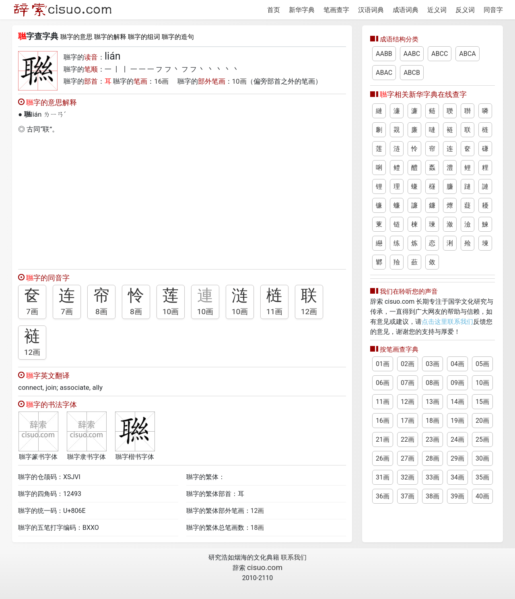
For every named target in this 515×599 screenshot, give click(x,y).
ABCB (412, 72)
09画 (457, 383)
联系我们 (294, 557)
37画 (407, 496)
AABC (412, 54)
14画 (457, 402)
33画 (432, 477)
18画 (257, 527)
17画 (407, 420)
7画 (32, 311)
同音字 (493, 10)
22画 (407, 439)
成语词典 (405, 10)
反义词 (465, 10)
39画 (457, 496)
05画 (482, 364)
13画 (432, 402)
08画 (432, 383)
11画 (274, 311)
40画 (482, 496)
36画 (382, 496)
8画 (101, 311)
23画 (432, 439)
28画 (432, 458)
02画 (407, 364)
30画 (482, 458)
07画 (407, 383)
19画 (457, 420)
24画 (457, 439)
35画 (482, 477)
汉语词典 (371, 10)
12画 (309, 311)
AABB (384, 54)
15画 (482, 402)
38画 (432, 496)
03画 (432, 364)
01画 (382, 364)
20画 (482, 420)
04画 (457, 364)
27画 (407, 458)
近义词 (437, 10)
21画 (382, 439)
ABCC (439, 54)
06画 (382, 383)
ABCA (467, 54)
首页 (273, 10)
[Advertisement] (182, 199)
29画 (457, 458)
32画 (407, 477)
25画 (482, 439)
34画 (457, 477)
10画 (239, 81)
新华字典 (302, 10)
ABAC (384, 72)
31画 (382, 477)
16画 (161, 81)
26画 (382, 458)
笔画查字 (336, 10)
